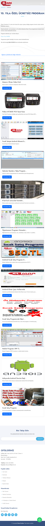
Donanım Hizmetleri (7, 497)
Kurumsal (5, 474)
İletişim (4, 480)
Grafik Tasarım (6, 503)
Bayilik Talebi (6, 483)
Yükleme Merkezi (6, 477)
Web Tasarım (5, 491)
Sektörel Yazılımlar (7, 494)
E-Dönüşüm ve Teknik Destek (9, 500)
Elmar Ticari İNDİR (5, 36)
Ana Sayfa (5, 471)
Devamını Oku (7, 88)
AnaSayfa (3, 7)
